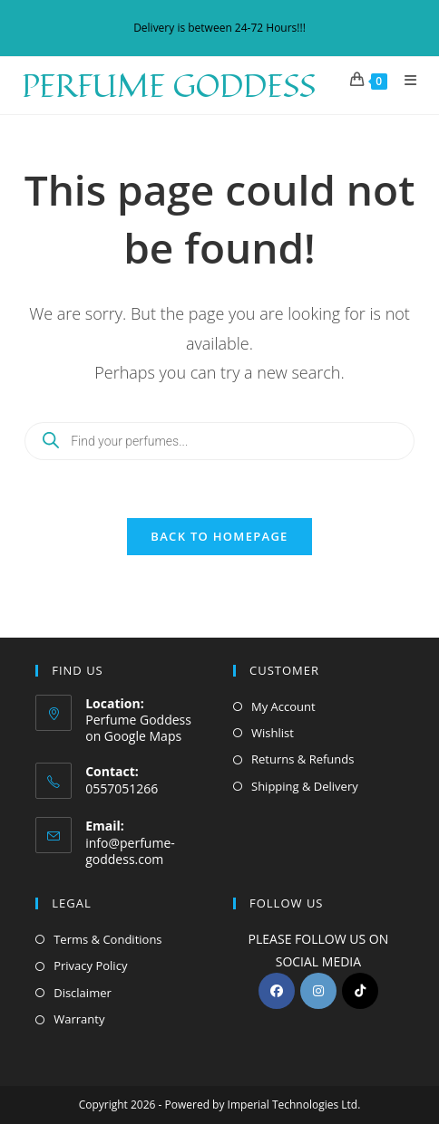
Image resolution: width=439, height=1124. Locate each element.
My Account (283, 706)
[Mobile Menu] (404, 80)
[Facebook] (277, 991)
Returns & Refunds (302, 759)
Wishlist (272, 733)
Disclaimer (83, 993)
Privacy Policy (90, 965)
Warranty (79, 1019)
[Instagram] (318, 991)
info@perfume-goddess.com (130, 851)
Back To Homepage (219, 536)
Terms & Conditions (107, 939)
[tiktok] (360, 991)
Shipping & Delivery (304, 786)
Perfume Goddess (169, 85)
